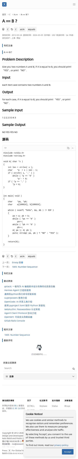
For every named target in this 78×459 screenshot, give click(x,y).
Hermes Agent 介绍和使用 (17, 290)
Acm (16, 14)
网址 (18, 38)
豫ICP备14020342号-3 (12, 441)
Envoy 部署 (17, 262)
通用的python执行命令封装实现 (20, 294)
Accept (67, 451)
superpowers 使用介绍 (15, 297)
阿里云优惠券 (9, 362)
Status (55, 406)
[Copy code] (68, 148)
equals (31, 29)
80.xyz (67, 406)
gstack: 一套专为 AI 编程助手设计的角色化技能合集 (29, 286)
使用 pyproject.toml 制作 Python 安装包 (24, 305)
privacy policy (61, 445)
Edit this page (8, 446)
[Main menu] (74, 4)
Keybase (43, 406)
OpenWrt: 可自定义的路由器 (18, 316)
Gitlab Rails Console (14, 320)
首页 (4, 14)
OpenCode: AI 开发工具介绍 (18, 301)
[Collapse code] (73, 148)
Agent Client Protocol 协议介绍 (20, 313)
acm (22, 29)
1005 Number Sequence (25, 266)
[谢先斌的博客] (4, 4)
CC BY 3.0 (16, 408)
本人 (16, 405)
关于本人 (31, 406)
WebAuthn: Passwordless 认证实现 (22, 309)
